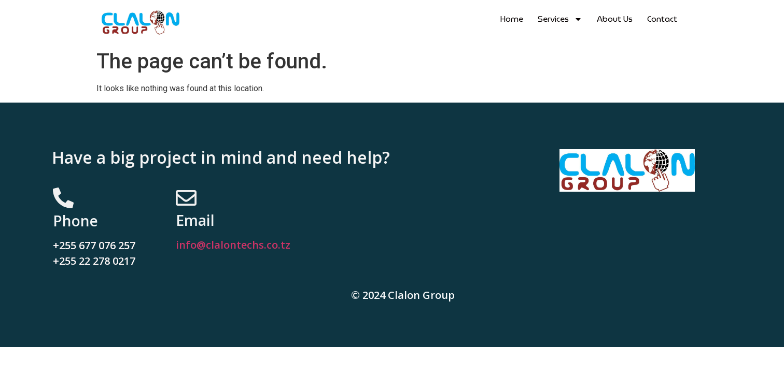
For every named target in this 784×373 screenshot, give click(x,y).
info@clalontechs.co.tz (233, 245)
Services (560, 19)
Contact (662, 18)
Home (511, 18)
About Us (615, 18)
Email (195, 220)
